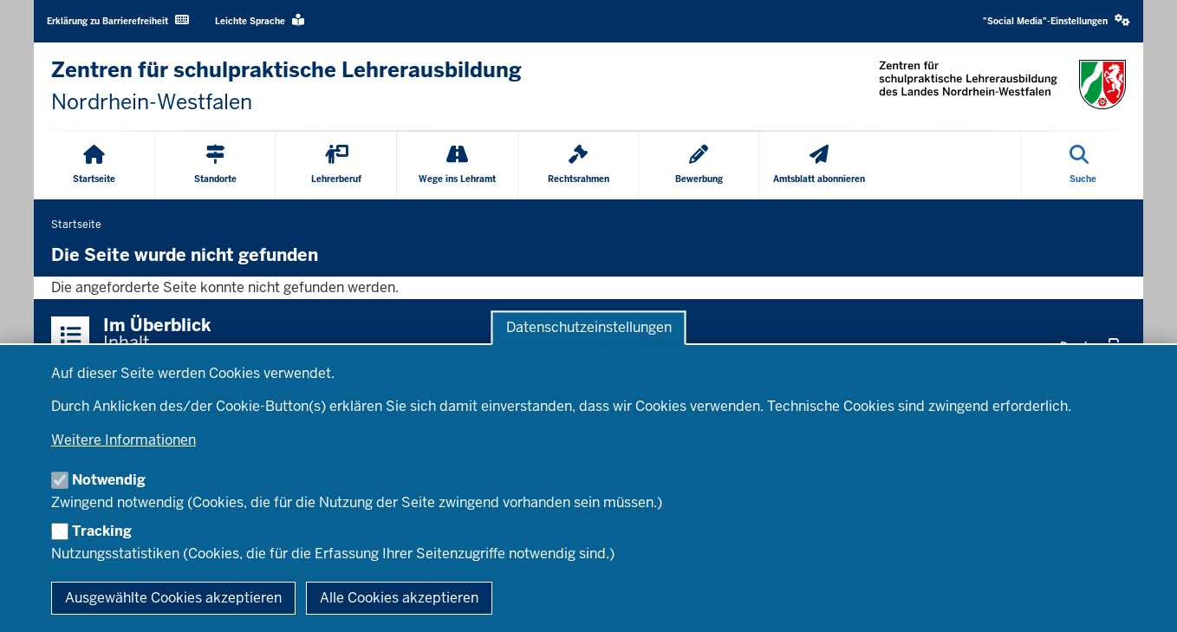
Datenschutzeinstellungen (589, 328)
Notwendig (109, 480)
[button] (1056, 21)
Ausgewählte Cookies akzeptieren (173, 598)
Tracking (102, 531)
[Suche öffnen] (1083, 165)
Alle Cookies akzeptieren (399, 598)
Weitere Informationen (123, 440)
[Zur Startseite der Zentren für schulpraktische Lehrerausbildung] (286, 86)
